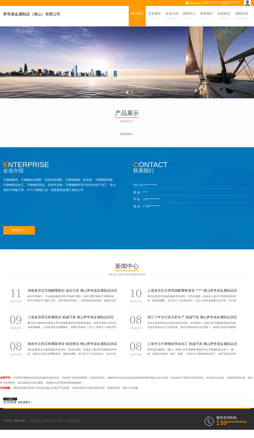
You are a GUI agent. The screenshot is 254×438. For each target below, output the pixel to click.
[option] (127, 62)
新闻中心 (189, 16)
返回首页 (36, 420)
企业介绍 (172, 16)
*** (145, 192)
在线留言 (224, 16)
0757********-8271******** (221, 3)
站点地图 (49, 420)
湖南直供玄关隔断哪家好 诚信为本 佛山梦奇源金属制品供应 (72, 290)
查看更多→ (19, 230)
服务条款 (75, 420)
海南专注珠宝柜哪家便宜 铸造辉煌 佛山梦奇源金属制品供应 (72, 344)
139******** (151, 199)
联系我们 (206, 16)
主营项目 (154, 16)
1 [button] (122, 92)
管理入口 (62, 420)
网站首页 (137, 16)
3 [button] (132, 92)
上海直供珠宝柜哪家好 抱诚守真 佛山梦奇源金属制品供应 (71, 317)
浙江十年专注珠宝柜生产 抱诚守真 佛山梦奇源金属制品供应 (192, 317)
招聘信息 (242, 16)
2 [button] (127, 92)
